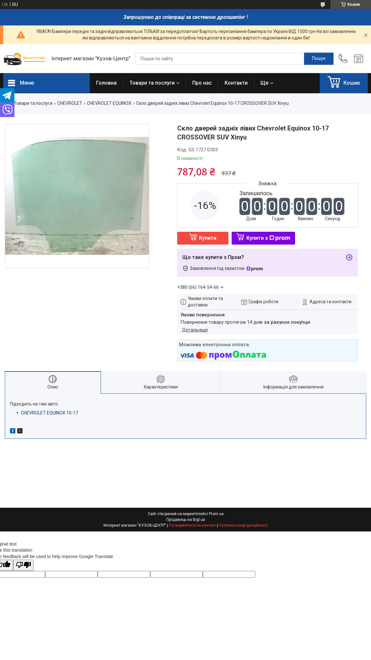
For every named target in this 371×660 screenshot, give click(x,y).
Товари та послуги (152, 83)
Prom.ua (216, 514)
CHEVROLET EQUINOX (109, 103)
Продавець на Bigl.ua (185, 519)
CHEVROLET (69, 103)
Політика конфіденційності (243, 525)
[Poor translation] (23, 565)
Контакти (236, 83)
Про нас (202, 83)
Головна (106, 83)
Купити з (268, 238)
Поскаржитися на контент (192, 525)
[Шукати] (319, 59)
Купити (207, 238)
